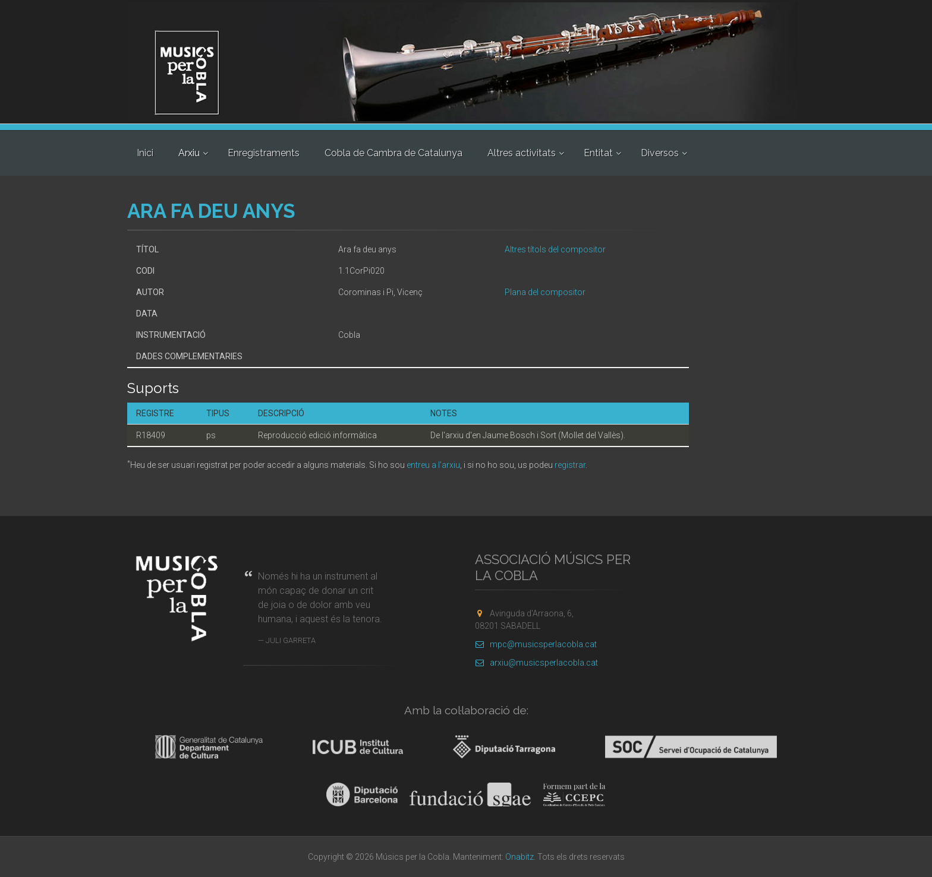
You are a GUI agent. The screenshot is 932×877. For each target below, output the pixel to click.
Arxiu (189, 153)
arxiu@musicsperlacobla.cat (536, 662)
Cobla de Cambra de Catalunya (393, 153)
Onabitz (519, 857)
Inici (145, 153)
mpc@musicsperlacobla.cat (536, 644)
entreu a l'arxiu (433, 465)
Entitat (598, 153)
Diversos (660, 153)
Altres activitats (521, 153)
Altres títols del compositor (555, 249)
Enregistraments (264, 153)
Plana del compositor (545, 292)
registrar (570, 465)
